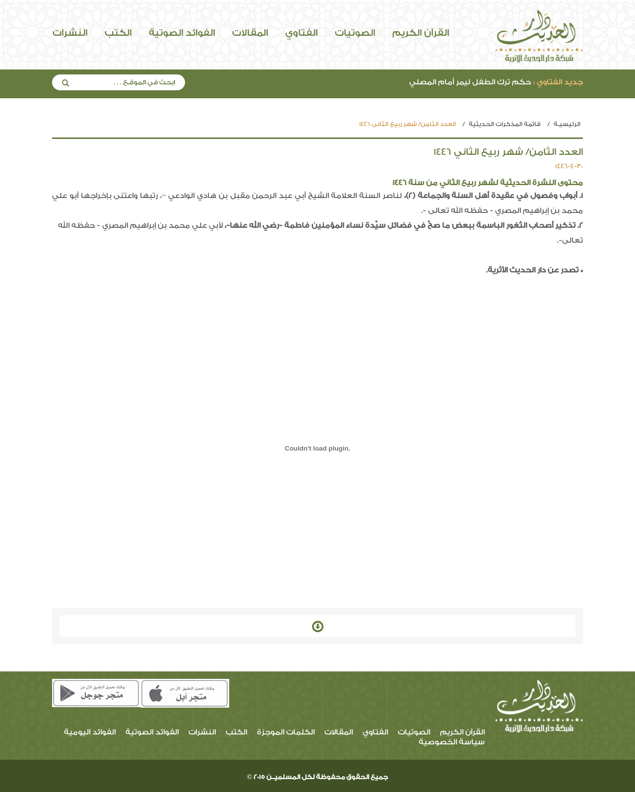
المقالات (250, 32)
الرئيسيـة (567, 124)
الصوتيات (355, 32)
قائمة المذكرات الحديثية (505, 124)
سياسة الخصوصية (452, 742)
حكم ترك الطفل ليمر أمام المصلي (496, 82)
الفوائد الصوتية (182, 32)
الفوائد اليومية (90, 732)
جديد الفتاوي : (558, 82)
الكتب (118, 32)
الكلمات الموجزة (286, 732)
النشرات (70, 32)
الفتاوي (301, 32)
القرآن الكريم (420, 32)
